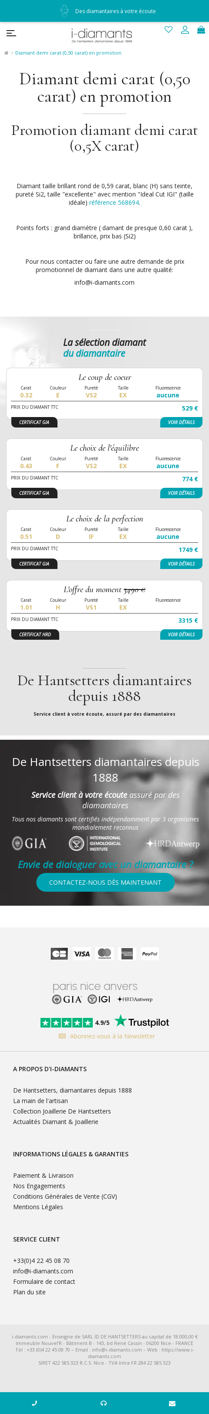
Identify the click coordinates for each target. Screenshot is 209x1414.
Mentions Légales (38, 1207)
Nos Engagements (39, 1186)
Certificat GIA (34, 422)
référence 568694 (114, 202)
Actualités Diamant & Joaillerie (55, 1121)
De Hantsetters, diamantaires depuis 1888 (72, 1090)
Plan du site (29, 1292)
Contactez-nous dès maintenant (105, 882)
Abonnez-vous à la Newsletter (104, 1036)
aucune (167, 395)
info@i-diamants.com (43, 1271)
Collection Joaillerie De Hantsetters (62, 1111)
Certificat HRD (35, 634)
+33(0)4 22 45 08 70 (41, 1260)
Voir (181, 422)
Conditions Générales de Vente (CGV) (65, 1196)
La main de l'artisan (40, 1101)
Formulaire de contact (44, 1281)
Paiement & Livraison (43, 1175)
